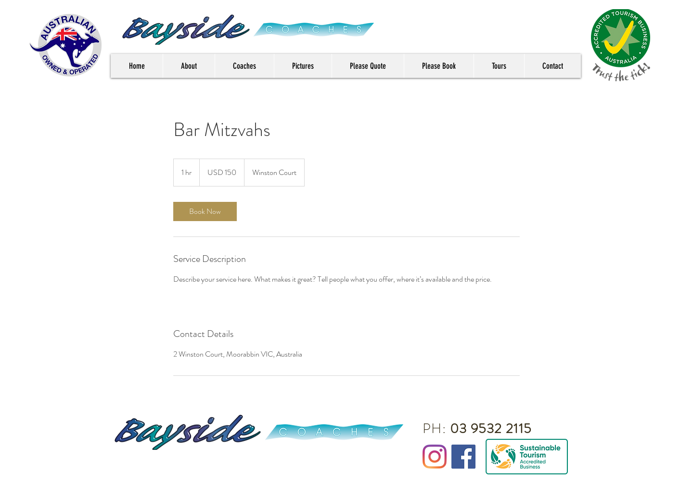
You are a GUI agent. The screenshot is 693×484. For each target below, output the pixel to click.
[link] (205, 211)
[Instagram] (435, 457)
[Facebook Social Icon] (463, 457)
